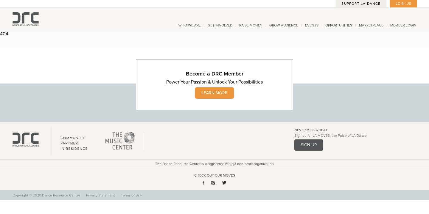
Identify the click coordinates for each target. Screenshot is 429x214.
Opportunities (338, 25)
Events (311, 25)
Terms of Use (131, 195)
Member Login (403, 25)
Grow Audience (283, 25)
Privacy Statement (100, 195)
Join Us (403, 3)
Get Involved (220, 25)
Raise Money (250, 25)
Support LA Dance (360, 3)
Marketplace (371, 25)
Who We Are (189, 25)
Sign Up (309, 144)
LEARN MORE (214, 92)
